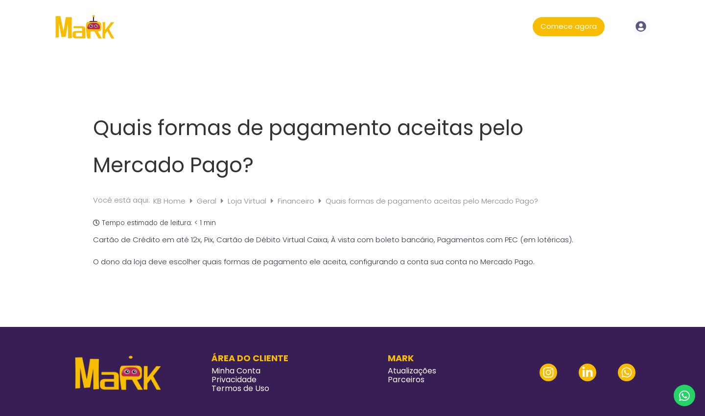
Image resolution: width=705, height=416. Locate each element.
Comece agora (568, 26)
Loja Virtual (248, 201)
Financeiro (297, 201)
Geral (207, 201)
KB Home (170, 201)
